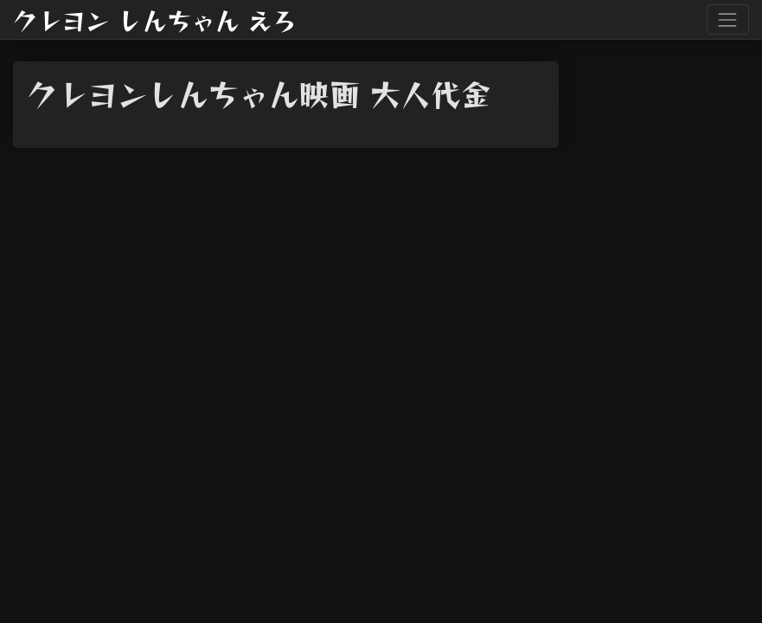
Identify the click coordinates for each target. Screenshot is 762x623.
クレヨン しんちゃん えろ (155, 20)
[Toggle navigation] (728, 19)
